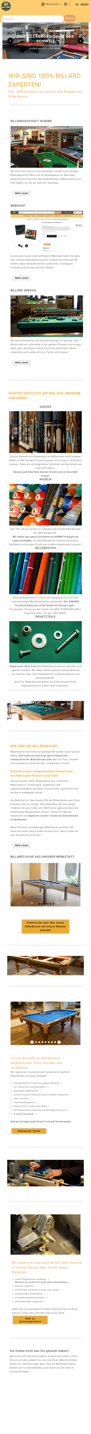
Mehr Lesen (21, 193)
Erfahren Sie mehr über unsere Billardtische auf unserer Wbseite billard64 (45, 927)
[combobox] (32, 19)
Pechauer (75, 456)
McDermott (58, 456)
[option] (45, 41)
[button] (10, 41)
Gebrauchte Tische (29, 1131)
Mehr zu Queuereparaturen (30, 1320)
